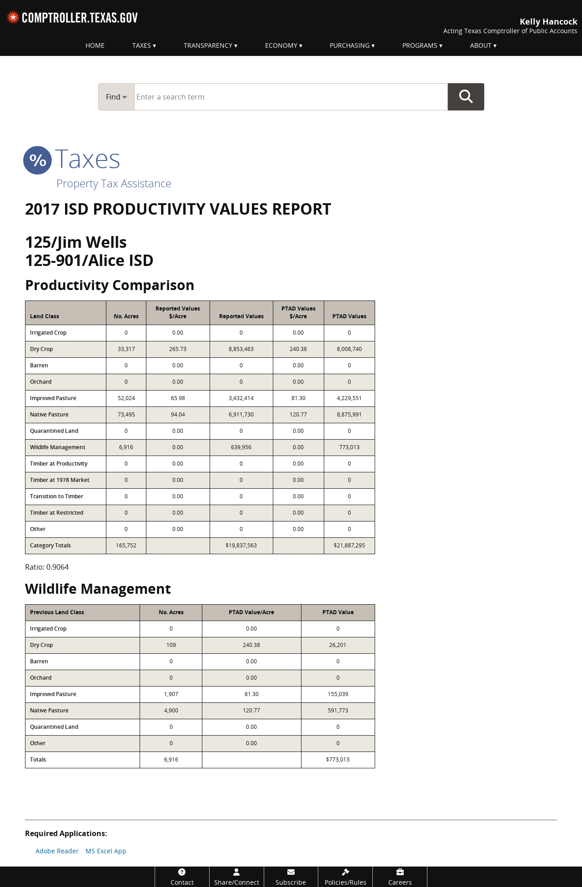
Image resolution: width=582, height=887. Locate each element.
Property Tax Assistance (113, 182)
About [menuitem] (481, 45)
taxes (72, 157)
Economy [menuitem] (281, 45)
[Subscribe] (291, 877)
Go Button (466, 96)
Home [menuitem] (95, 45)
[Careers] (400, 877)
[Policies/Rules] (345, 877)
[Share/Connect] (237, 877)
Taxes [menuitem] (141, 45)
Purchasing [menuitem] (350, 45)
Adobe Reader (57, 851)
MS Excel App (105, 851)
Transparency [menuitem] (208, 45)
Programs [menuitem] (419, 45)
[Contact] (182, 877)
